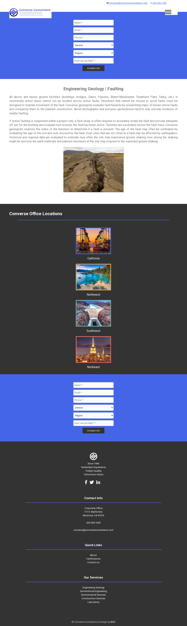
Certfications (93, 558)
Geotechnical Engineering (93, 591)
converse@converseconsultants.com (127, 3)
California (93, 256)
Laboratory (93, 602)
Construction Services (93, 598)
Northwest (93, 292)
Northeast (93, 365)
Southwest (93, 329)
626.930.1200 (158, 3)
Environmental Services (93, 594)
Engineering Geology (93, 587)
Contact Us (93, 562)
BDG (113, 622)
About (93, 555)
